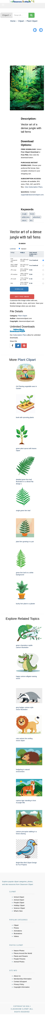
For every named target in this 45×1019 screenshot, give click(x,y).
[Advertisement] (22, 49)
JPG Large (13, 270)
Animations (18, 931)
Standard (23, 249)
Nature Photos (19, 950)
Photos (16, 928)
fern (31, 220)
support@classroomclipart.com (32, 195)
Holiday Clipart (19, 905)
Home (13, 21)
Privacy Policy (19, 984)
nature (24, 220)
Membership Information (23, 979)
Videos (16, 936)
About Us (17, 976)
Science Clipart (19, 908)
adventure (36, 217)
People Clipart (19, 902)
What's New (18, 911)
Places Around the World (23, 953)
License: (13, 249)
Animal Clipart (19, 900)
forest (32, 214)
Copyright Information (21, 987)
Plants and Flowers (21, 956)
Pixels (22, 252)
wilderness (26, 217)
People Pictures (19, 959)
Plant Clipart (32, 21)
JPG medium (14, 274)
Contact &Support (20, 981)
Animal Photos (19, 962)
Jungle (24, 214)
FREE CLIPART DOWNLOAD (14, 265)
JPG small (13, 279)
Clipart (21, 21)
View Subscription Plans (33, 187)
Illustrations (18, 933)
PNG (12, 283)
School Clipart (19, 897)
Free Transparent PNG (14, 260)
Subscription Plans (20, 335)
